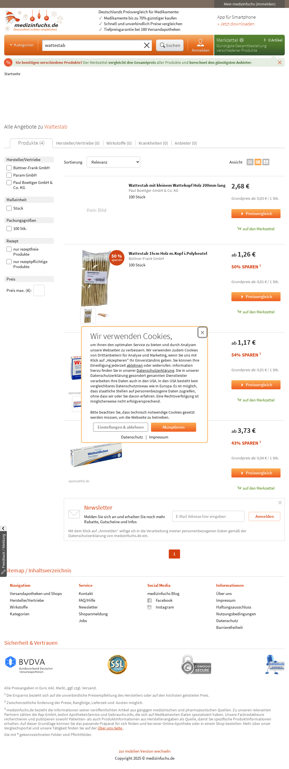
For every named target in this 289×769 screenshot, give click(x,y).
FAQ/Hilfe (87, 600)
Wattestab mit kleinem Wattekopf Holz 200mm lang (177, 185)
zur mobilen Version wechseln (144, 751)
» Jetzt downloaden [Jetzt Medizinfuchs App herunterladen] (236, 24)
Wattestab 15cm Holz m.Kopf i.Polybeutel (168, 253)
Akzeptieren (174, 427)
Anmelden (200, 45)
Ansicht (235, 162)
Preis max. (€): (25, 290)
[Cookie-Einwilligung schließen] (202, 332)
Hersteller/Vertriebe (27, 600)
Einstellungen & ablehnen (121, 427)
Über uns (224, 593)
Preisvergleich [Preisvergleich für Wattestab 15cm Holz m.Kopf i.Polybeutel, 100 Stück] (256, 296)
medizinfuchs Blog (163, 593)
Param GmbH (21, 175)
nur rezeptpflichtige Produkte (26, 264)
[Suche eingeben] (92, 45)
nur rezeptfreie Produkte (22, 252)
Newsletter (88, 606)
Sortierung (102, 162)
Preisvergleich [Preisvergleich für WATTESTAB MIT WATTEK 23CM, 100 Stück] (256, 472)
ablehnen (135, 365)
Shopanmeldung (93, 613)
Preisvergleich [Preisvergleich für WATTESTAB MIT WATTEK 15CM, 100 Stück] (256, 384)
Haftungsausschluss (233, 606)
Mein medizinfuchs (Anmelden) (249, 3)
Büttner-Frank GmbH (28, 167)
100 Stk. (16, 228)
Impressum (158, 437)
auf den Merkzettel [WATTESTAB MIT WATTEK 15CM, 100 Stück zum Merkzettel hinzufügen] (256, 400)
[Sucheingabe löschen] (147, 45)
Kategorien (21, 44)
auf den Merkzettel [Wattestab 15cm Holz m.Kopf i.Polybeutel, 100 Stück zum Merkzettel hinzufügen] (256, 311)
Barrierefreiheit (229, 627)
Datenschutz (132, 437)
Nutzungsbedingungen (236, 613)
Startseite (12, 73)
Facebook (159, 600)
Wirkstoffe (19, 606)
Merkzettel (227, 40)
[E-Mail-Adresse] (208, 516)
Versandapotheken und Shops (36, 593)
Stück (14, 208)
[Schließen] (279, 62)
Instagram (160, 606)
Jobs (83, 620)
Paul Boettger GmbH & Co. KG (29, 185)
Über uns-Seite (110, 728)
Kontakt (86, 593)
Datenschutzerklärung (155, 370)
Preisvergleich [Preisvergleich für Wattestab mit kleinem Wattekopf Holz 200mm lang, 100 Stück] (256, 213)
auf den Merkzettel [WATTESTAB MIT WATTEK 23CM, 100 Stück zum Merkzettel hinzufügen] (256, 488)
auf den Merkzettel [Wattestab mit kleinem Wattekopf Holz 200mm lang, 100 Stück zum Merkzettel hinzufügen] (256, 228)
